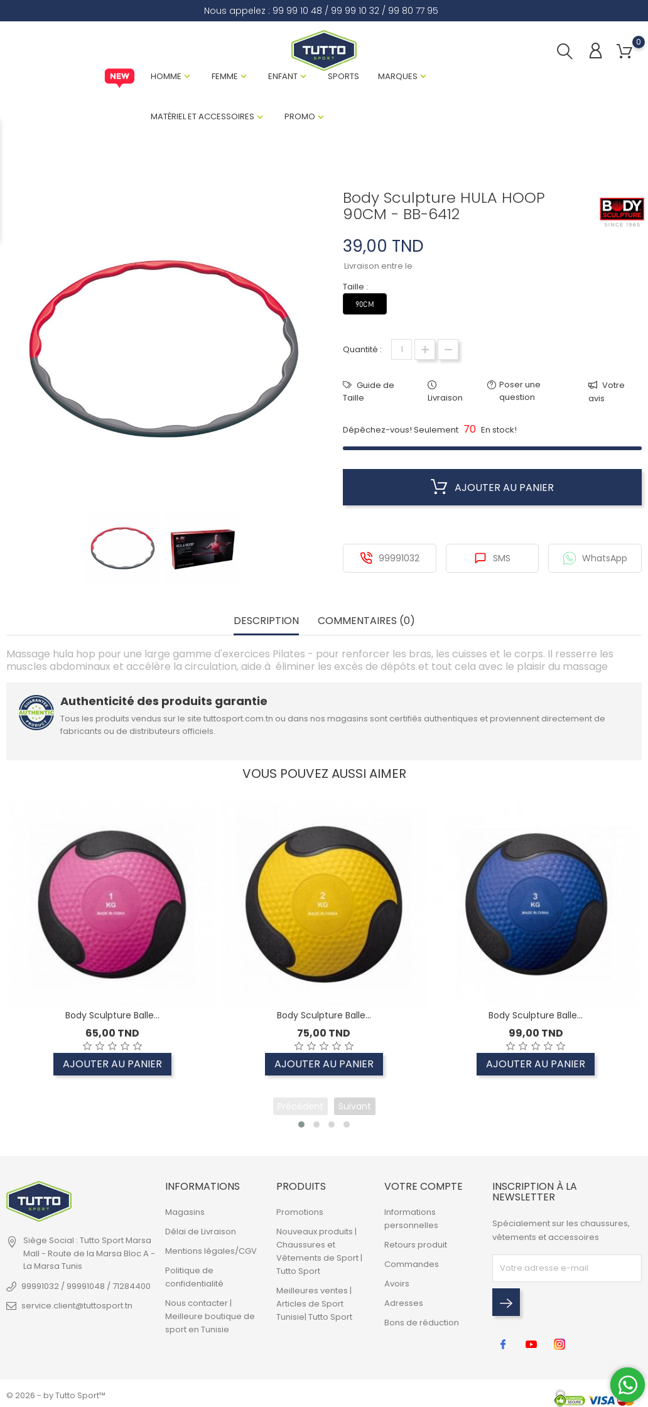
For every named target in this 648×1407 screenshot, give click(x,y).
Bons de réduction (421, 1323)
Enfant (283, 76)
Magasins (185, 1212)
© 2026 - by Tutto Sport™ (55, 1395)
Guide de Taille (368, 391)
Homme (166, 76)
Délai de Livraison (200, 1231)
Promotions (299, 1212)
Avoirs (396, 1284)
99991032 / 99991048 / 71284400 (86, 1286)
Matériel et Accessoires (202, 116)
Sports (343, 76)
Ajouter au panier (492, 487)
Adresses (403, 1303)
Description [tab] (266, 621)
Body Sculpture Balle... (112, 1015)
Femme (225, 76)
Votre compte (423, 1186)
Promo (299, 116)
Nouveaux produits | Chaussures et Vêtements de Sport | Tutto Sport (319, 1251)
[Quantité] (401, 349)
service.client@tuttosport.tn (76, 1306)
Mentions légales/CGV (211, 1251)
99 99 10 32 (355, 10)
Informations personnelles (411, 1218)
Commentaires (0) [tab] (366, 621)
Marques (398, 76)
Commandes (411, 1264)
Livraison (445, 398)
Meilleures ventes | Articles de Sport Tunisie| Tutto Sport (314, 1304)
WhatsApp (595, 558)
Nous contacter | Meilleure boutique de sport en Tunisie (210, 1316)
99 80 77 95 (413, 10)
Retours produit (415, 1245)
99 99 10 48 (297, 10)
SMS (492, 558)
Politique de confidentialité (194, 1277)
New (119, 78)
